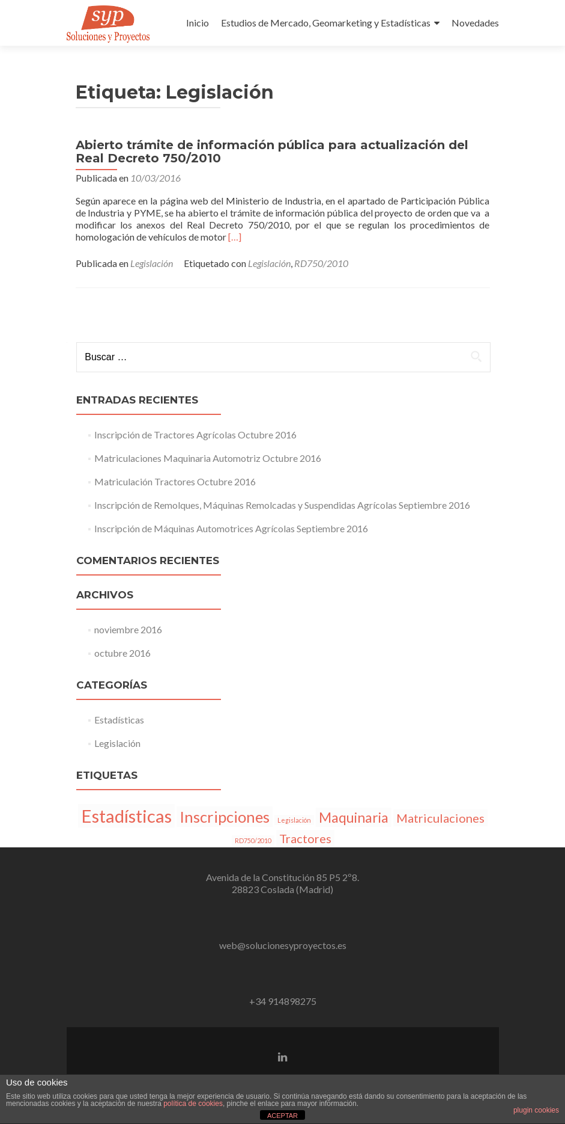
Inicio (197, 22)
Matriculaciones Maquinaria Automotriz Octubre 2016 (207, 458)
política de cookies (193, 1103)
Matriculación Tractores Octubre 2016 (175, 481)
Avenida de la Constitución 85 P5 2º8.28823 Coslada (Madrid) (282, 883)
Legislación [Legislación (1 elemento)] (294, 820)
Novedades (475, 22)
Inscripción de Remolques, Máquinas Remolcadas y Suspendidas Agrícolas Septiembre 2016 (282, 505)
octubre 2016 (122, 653)
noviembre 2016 (128, 629)
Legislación (151, 263)
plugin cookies (536, 1110)
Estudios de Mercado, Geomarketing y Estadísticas (326, 22)
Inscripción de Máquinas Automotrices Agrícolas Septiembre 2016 (231, 528)
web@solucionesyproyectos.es (282, 945)
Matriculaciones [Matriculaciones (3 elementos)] (440, 818)
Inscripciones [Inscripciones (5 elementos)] (225, 817)
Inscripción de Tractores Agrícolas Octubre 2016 (195, 434)
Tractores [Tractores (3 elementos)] (305, 838)
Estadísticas (119, 719)
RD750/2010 (321, 263)
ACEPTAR (282, 1115)
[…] (234, 236)
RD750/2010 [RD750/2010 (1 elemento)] (253, 840)
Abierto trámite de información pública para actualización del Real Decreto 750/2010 (272, 151)
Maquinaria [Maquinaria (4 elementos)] (353, 817)
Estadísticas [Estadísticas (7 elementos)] (126, 815)
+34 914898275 (282, 1001)
